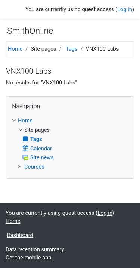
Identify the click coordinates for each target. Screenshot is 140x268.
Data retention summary (35, 249)
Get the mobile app (28, 257)
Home (15, 48)
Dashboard (20, 235)
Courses (34, 166)
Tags (72, 48)
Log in (124, 9)
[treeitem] (70, 121)
